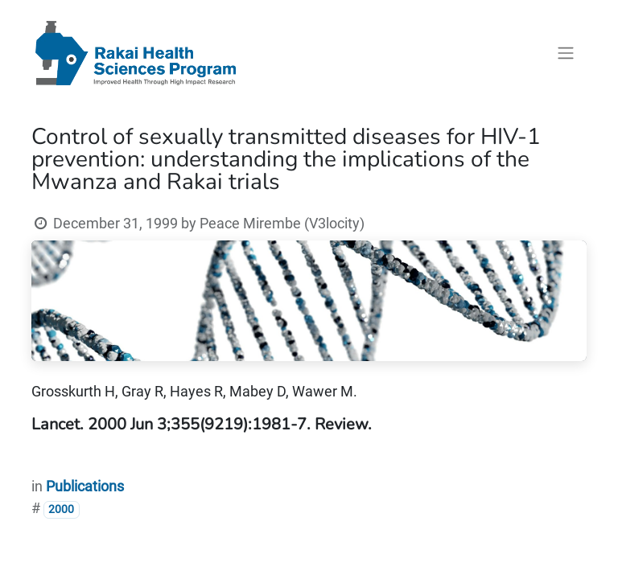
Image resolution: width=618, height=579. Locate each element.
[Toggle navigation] (566, 53)
